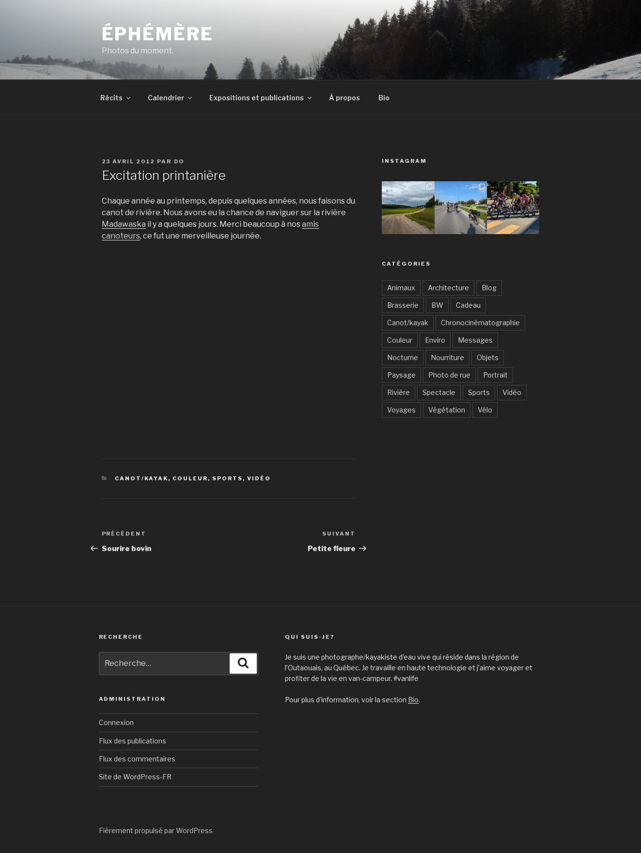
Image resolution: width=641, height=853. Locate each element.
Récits (116, 98)
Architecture (448, 288)
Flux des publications (132, 741)
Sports (227, 478)
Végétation (446, 410)
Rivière (398, 392)
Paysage (401, 375)
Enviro (435, 340)
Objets (488, 357)
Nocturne (402, 357)
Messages (475, 340)
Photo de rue (449, 375)
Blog (489, 288)
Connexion (116, 722)
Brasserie (403, 305)
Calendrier (170, 98)
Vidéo (259, 478)
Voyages (401, 410)
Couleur (190, 478)
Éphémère (158, 34)
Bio (384, 98)
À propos (344, 98)
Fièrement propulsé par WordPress (156, 830)
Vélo (485, 410)
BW (437, 305)
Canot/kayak (141, 478)
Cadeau (468, 305)
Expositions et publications (261, 98)
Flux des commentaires (137, 759)
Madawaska (124, 224)
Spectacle (438, 392)
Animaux (401, 288)
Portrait (495, 375)
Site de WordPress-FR (135, 777)
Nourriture (447, 357)
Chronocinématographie (480, 322)
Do (179, 161)
